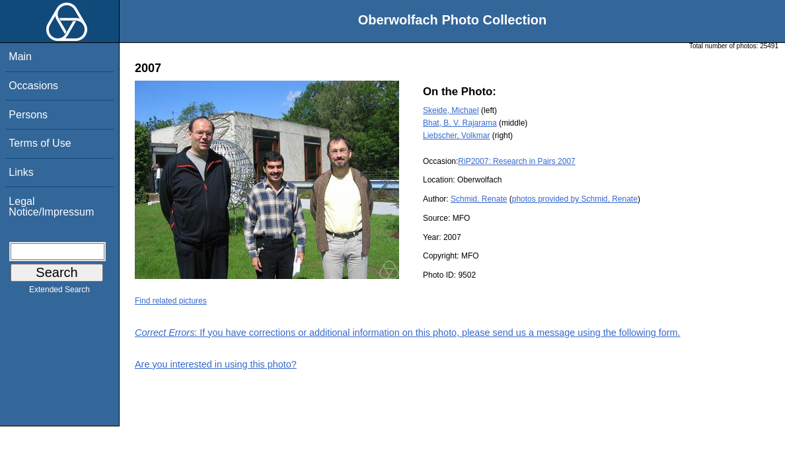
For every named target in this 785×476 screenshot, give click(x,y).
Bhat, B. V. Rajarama (460, 123)
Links (21, 172)
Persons (28, 114)
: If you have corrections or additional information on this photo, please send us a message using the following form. (408, 332)
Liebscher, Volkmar (456, 135)
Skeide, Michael (451, 110)
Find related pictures (171, 300)
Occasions (33, 85)
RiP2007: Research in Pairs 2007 (516, 161)
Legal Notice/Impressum (51, 207)
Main (20, 56)
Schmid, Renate (479, 199)
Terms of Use (40, 143)
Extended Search (59, 292)
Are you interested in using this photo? (216, 364)
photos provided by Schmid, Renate (575, 199)
